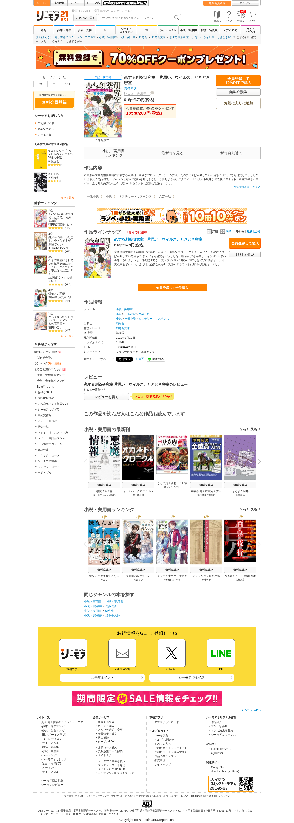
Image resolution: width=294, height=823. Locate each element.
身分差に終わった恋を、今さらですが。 (60, 239)
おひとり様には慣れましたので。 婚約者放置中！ (60, 217)
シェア (140, 358)
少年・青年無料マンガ (51, 380)
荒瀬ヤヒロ (65, 224)
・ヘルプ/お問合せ (163, 739)
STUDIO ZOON (58, 247)
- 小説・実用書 (50, 751)
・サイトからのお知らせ (110, 769)
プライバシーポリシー (97, 796)
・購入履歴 (102, 737)
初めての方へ (46, 129)
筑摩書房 (240, 495)
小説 (109, 196)
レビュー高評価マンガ (51, 438)
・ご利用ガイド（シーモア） (169, 748)
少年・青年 (64, 30)
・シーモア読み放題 (50, 780)
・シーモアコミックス (222, 734)
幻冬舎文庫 (159, 37)
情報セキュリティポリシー (125, 796)
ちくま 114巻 (240, 491)
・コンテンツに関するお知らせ (114, 773)
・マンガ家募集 (218, 726)
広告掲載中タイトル (50, 444)
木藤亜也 (53, 161)
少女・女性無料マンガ (51, 375)
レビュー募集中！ (137, 93)
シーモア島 (93, 3)
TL (147, 30)
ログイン (245, 3)
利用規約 (79, 796)
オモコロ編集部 (107, 495)
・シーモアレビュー (50, 784)
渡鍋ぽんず (55, 244)
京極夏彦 (240, 579)
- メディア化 (48, 767)
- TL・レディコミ (51, 738)
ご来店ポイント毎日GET (53, 403)
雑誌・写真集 (209, 30)
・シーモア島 (160, 735)
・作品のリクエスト (164, 756)
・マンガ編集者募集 (220, 730)
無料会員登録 (217, 3)
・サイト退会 (103, 755)
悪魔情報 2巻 (104, 491)
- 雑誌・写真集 (50, 747)
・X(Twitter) (215, 753)
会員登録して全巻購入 (172, 287)
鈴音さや (138, 579)
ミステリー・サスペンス (135, 196)
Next (258, 462)
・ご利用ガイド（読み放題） (169, 752)
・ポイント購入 (104, 725)
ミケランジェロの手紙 (206, 576)
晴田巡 (52, 224)
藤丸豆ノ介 (65, 297)
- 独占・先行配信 (51, 763)
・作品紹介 (215, 722)
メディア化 (230, 30)
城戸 (95, 495)
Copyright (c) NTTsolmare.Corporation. (147, 820)
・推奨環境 (158, 760)
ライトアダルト (250, 30)
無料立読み (104, 485)
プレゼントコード (49, 467)
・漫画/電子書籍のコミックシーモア (60, 722)
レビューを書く (106, 397)
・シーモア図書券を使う (110, 761)
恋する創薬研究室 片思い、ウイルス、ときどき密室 (201, 37)
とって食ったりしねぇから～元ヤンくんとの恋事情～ (60, 320)
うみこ (104, 579)
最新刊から (254, 231)
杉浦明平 (206, 579)
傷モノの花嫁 (56, 293)
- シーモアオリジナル (54, 759)
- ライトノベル (50, 742)
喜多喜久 (130, 88)
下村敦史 (53, 177)
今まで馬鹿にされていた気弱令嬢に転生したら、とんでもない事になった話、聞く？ (60, 267)
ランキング (47, 363)
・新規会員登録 (104, 722)
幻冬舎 (143, 37)
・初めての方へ (161, 743)
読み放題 (59, 3)
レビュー (76, 3)
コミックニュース (49, 455)
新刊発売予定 (45, 357)
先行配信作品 (46, 398)
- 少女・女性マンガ (52, 730)
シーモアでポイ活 (49, 409)
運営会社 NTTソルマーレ (217, 796)
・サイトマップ (161, 764)
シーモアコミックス (126, 30)
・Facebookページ (220, 748)
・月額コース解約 (106, 747)
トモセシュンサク (172, 579)
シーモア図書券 (47, 461)
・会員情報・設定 (106, 733)
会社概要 (68, 796)
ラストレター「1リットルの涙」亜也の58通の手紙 (60, 154)
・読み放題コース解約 (109, 751)
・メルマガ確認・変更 (109, 729)
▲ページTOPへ (251, 709)
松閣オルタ (138, 495)
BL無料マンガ (45, 386)
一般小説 (93, 196)
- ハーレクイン (50, 755)
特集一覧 (43, 426)
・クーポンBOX (105, 741)
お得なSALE (45, 392)
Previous (87, 461)
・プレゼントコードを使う (111, 765)
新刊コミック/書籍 (48, 352)
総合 (43, 30)
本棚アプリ (44, 472)
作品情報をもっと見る (247, 187)
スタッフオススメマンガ (53, 432)
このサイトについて (180, 796)
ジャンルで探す (85, 17)
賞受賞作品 (44, 415)
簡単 (225, 231)
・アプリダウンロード (165, 722)
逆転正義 (53, 174)
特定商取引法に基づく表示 (154, 796)
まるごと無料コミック (50, 369)
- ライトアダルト (51, 771)
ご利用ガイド (46, 123)
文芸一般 (165, 196)
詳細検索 (43, 449)
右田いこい (55, 327)
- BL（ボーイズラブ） (54, 734)
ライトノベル (167, 30)
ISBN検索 (197, 796)
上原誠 (52, 277)
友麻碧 (52, 297)
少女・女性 (85, 30)
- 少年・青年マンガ (52, 726)
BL (105, 30)
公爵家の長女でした (138, 576)
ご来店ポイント (102, 677)
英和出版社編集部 (206, 495)
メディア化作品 (47, 421)
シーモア (42, 3)
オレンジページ (172, 487)
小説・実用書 (188, 30)
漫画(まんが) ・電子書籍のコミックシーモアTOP (66, 37)
